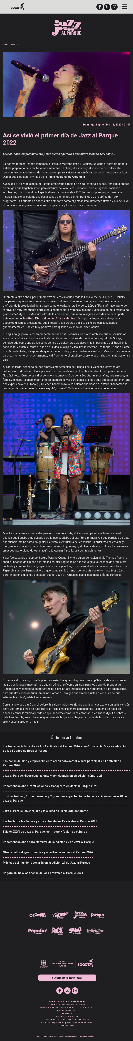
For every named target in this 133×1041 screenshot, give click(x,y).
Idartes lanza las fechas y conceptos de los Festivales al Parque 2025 (50, 821)
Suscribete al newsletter (67, 977)
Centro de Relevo (66, 1025)
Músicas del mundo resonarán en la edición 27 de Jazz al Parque (46, 862)
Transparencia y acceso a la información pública (66, 1019)
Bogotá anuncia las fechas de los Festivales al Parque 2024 (43, 873)
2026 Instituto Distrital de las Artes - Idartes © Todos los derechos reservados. (66, 1037)
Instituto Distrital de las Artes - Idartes (66, 1001)
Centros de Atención (66, 1010)
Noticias (15, 44)
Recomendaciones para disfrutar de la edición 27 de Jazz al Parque (48, 842)
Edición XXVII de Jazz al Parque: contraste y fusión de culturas (45, 831)
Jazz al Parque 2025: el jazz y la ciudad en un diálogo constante (45, 811)
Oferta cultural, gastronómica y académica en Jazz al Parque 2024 (48, 852)
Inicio (5, 44)
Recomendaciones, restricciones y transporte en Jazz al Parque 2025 (50, 786)
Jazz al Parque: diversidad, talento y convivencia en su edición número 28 (52, 775)
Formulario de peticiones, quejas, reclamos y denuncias (66, 1022)
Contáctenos (66, 1013)
